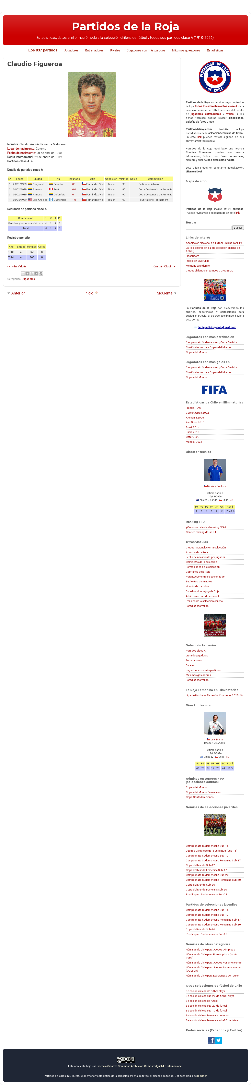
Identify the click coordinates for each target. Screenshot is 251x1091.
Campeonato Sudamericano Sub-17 (207, 855)
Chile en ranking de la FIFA (201, 532)
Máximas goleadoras (198, 675)
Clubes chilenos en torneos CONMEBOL (209, 270)
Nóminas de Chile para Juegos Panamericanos (213, 962)
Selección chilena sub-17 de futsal (206, 1010)
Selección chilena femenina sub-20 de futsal (212, 1020)
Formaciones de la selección (203, 566)
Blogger (201, 1075)
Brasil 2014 (192, 427)
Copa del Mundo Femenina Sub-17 (206, 870)
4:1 (231, 500)
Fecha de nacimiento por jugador (205, 557)
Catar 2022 (192, 436)
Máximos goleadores (186, 50)
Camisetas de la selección (201, 561)
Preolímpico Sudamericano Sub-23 (206, 894)
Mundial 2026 (194, 441)
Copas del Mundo (196, 352)
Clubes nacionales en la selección (206, 547)
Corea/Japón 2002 (197, 412)
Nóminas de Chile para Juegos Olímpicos (210, 949)
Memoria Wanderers (198, 265)
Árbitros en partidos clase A (202, 596)
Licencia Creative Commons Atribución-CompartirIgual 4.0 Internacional (139, 1066)
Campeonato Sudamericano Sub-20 (207, 874)
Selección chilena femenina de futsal (207, 1015)
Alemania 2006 (195, 417)
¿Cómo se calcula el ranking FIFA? (206, 527)
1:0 (74, 199)
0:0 (74, 189)
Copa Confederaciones (200, 797)
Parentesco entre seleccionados (205, 576)
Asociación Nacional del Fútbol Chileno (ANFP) (214, 242)
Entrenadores (94, 50)
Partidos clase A (196, 650)
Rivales (115, 50)
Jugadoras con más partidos (203, 670)
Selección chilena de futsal (202, 1000)
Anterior (16, 293)
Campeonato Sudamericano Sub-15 (207, 845)
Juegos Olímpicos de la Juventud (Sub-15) (211, 850)
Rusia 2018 (192, 432)
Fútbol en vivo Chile (197, 260)
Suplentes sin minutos (199, 581)
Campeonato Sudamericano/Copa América (211, 342)
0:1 (74, 184)
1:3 (227, 756)
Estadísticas (215, 50)
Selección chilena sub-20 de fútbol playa (210, 995)
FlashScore (192, 255)
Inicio (91, 293)
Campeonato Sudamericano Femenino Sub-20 (213, 879)
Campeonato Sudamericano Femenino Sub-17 (213, 860)
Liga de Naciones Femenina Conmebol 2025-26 (214, 695)
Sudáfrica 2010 (195, 422)
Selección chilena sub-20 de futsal (206, 1005)
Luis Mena (217, 739)
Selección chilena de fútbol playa (205, 991)
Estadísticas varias (197, 605)
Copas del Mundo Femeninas (203, 792)
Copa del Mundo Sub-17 (200, 865)
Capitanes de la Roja (198, 571)
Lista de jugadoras (197, 655)
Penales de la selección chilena (204, 601)
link (199, 136)
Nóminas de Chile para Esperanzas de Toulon (212, 975)
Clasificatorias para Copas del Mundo (208, 347)
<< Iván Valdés (17, 266)
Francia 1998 (194, 407)
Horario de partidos (197, 586)
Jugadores (71, 50)
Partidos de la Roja (125, 26)
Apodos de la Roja (197, 552)
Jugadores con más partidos (146, 50)
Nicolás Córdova (216, 486)
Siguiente (167, 293)
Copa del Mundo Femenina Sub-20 (206, 889)
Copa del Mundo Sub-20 (200, 884)
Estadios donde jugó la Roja (202, 591)
